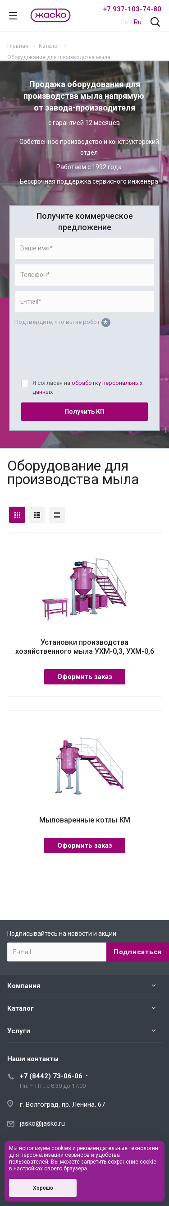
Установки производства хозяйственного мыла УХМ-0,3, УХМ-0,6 (84, 647)
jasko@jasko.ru (42, 1123)
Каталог (20, 1008)
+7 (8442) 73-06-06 (51, 1076)
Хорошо (43, 1188)
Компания (23, 986)
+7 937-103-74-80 (132, 9)
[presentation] (82, 356)
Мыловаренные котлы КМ (84, 820)
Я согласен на (87, 387)
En (124, 22)
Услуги (18, 1031)
